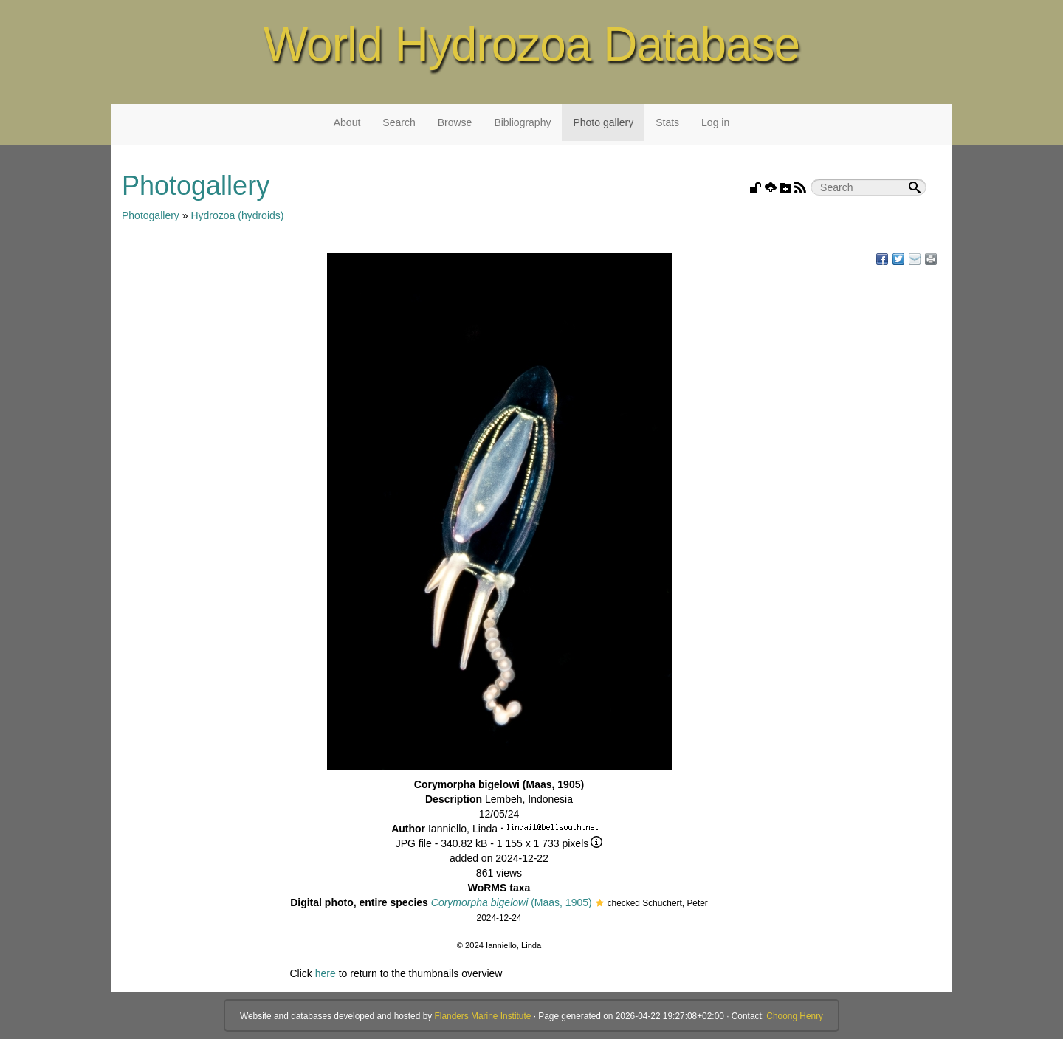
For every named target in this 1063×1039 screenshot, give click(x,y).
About (347, 122)
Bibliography (522, 122)
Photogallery (150, 215)
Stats (667, 122)
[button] (600, 904)
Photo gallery (603, 122)
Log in (715, 122)
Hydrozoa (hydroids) (236, 215)
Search (398, 122)
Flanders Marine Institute (483, 1016)
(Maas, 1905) (511, 902)
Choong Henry (794, 1016)
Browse (455, 122)
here (325, 973)
